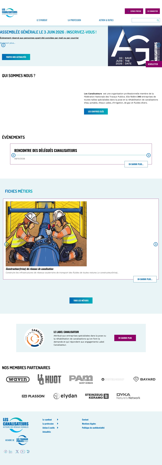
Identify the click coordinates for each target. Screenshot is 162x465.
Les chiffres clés (96, 111)
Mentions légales (89, 423)
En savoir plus (125, 337)
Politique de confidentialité (93, 427)
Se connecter (152, 11)
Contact (85, 419)
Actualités (47, 431)
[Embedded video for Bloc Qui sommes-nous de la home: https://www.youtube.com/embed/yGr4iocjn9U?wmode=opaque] (40, 103)
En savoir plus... (7, 43)
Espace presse (134, 11)
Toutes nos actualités (16, 57)
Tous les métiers (81, 300)
